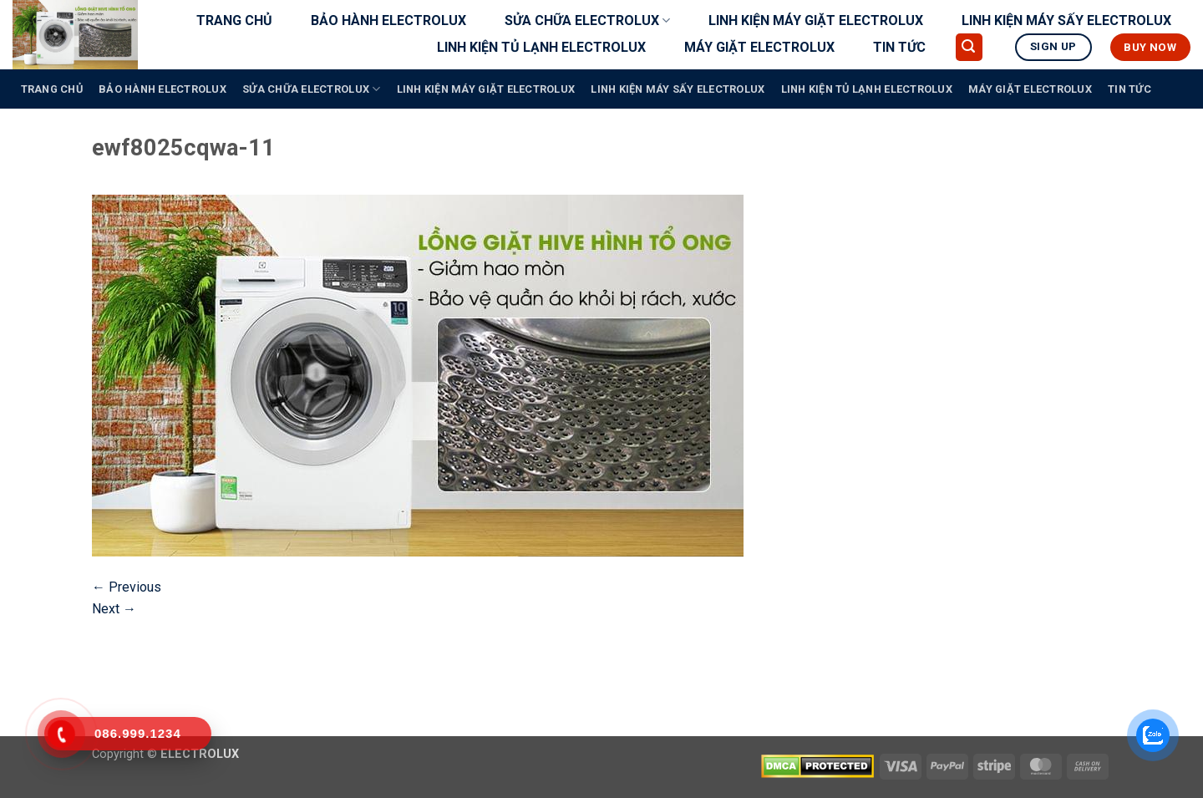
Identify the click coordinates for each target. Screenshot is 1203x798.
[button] (969, 47)
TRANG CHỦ (234, 20)
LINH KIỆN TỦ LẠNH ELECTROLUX (541, 47)
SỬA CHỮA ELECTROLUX (587, 21)
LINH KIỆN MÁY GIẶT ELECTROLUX (815, 20)
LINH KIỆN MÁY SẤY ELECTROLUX (1066, 20)
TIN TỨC (899, 47)
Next (114, 609)
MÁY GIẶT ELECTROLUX (759, 47)
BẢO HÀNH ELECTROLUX (388, 20)
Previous (126, 587)
